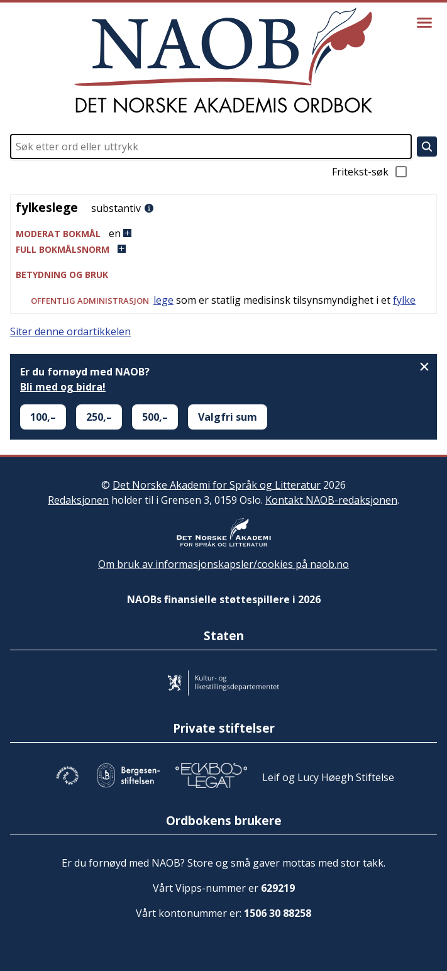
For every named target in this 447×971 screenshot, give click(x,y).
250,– (99, 417)
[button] (223, 233)
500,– (155, 417)
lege (163, 300)
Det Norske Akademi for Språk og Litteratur (217, 485)
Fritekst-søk (370, 171)
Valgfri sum (227, 417)
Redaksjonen (78, 500)
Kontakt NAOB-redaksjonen (331, 500)
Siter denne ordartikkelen (70, 331)
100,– (43, 417)
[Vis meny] (424, 22)
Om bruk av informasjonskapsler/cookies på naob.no (223, 564)
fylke (404, 300)
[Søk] (427, 146)
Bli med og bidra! (63, 387)
